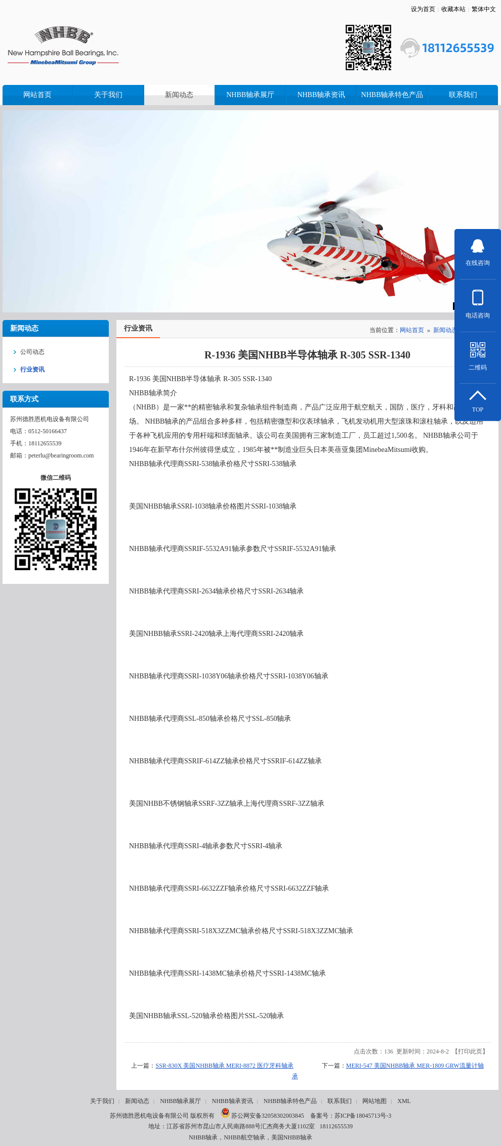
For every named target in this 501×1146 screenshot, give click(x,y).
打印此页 (470, 1051)
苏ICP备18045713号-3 (363, 1115)
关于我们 (102, 1101)
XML (404, 1101)
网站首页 (412, 330)
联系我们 (339, 1101)
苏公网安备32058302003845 (262, 1115)
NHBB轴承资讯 (232, 1101)
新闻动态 (445, 330)
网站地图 (374, 1101)
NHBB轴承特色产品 (290, 1101)
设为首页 (423, 9)
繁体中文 (484, 9)
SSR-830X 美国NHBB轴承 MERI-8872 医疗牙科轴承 (224, 1065)
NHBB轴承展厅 (180, 1101)
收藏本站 (453, 9)
